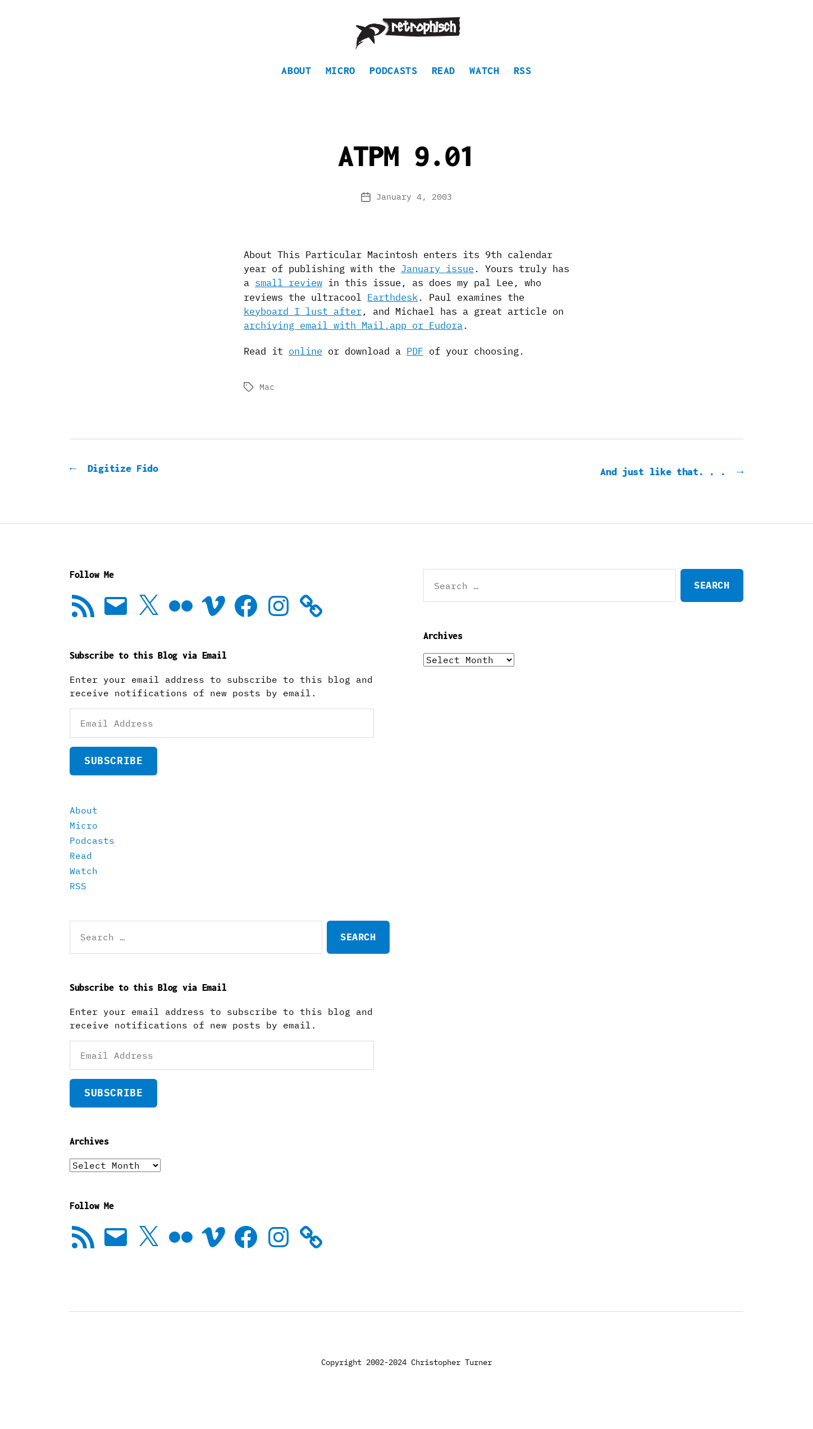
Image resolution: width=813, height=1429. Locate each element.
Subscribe (113, 776)
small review (288, 299)
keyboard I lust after (303, 328)
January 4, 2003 (414, 213)
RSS (523, 87)
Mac (267, 403)
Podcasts (393, 87)
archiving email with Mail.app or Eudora (353, 342)
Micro (340, 87)
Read (444, 87)
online (305, 368)
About (296, 87)
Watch (484, 87)
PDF (414, 368)
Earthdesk (392, 314)
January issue (437, 285)
